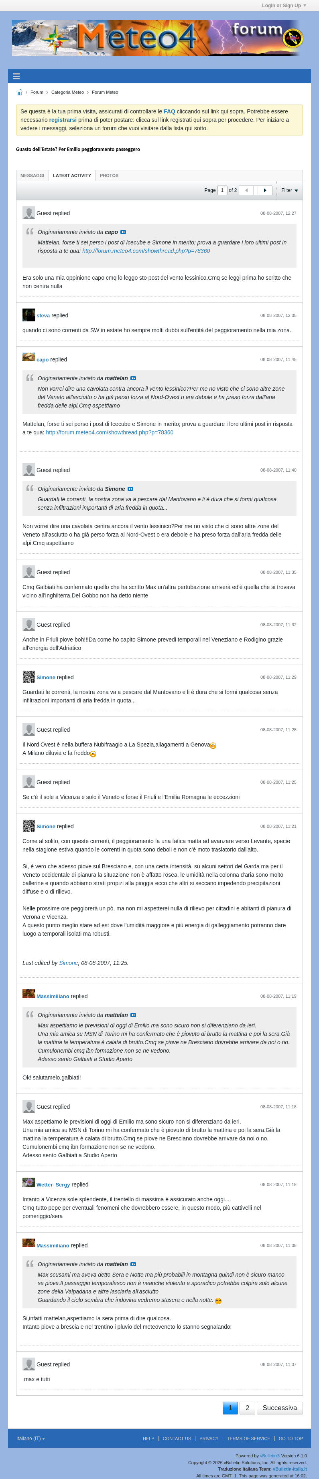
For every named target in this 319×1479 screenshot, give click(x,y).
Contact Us (177, 1438)
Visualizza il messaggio (123, 232)
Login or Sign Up (284, 5)
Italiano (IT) (30, 1438)
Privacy (208, 1438)
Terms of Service (248, 1438)
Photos (109, 175)
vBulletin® (270, 1455)
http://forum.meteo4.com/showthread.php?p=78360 (146, 251)
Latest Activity (72, 175)
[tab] (32, 175)
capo (43, 360)
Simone (46, 677)
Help (148, 1438)
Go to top (291, 1438)
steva (43, 316)
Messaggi (32, 175)
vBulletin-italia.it (290, 1469)
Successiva (279, 1408)
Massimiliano (53, 996)
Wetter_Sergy (53, 1185)
